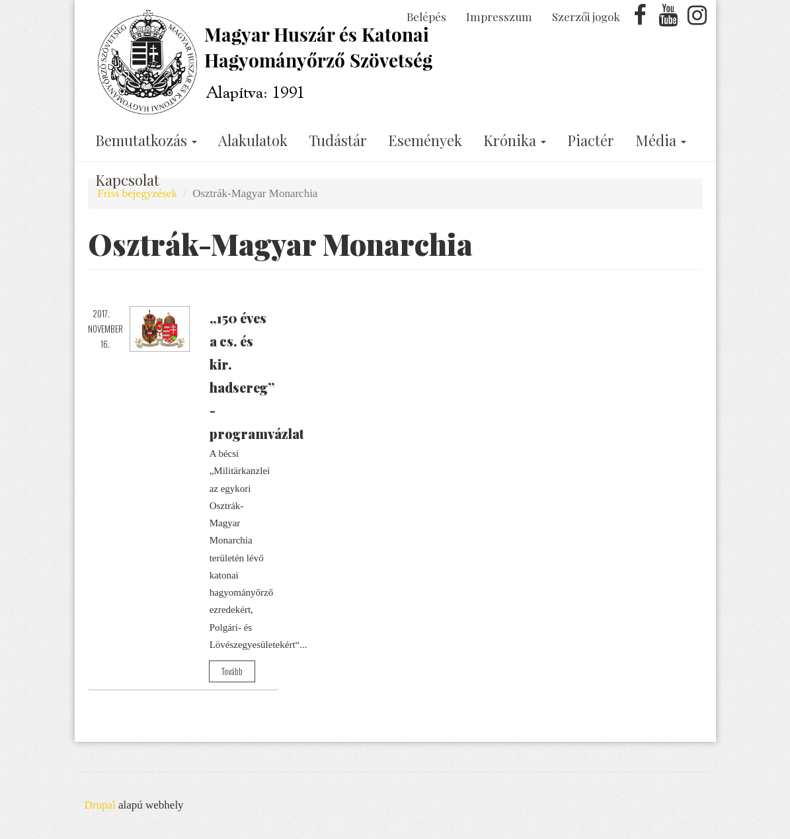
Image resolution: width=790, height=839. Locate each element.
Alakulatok (253, 140)
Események (425, 140)
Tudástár (338, 140)
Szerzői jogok (586, 16)
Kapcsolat (127, 180)
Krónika (514, 140)
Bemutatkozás (146, 140)
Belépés (426, 16)
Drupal (100, 805)
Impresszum (499, 16)
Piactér (590, 140)
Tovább (232, 671)
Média (660, 140)
